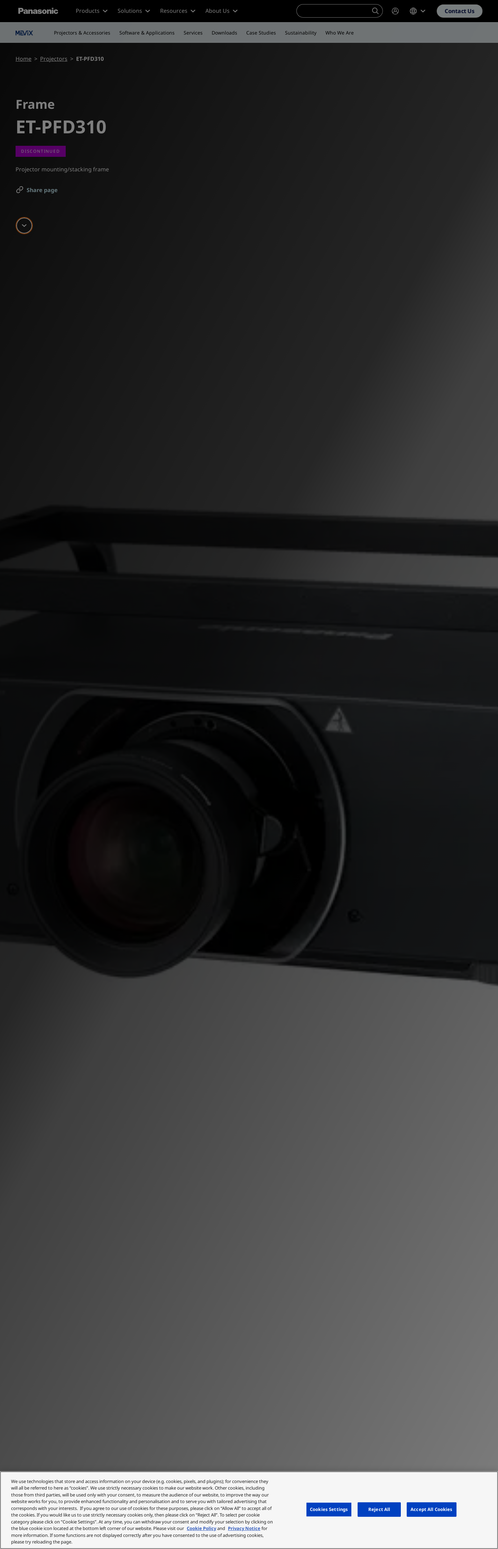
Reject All (379, 1509)
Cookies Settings (329, 1509)
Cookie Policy (201, 1528)
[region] (249, 1510)
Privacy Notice (244, 1528)
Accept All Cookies (431, 1509)
